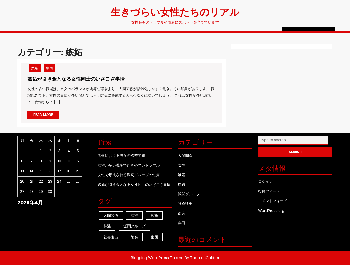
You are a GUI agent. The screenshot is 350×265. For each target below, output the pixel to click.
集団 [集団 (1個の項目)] (154, 236)
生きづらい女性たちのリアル (175, 11)
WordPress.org (271, 210)
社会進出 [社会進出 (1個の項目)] (111, 236)
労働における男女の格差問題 (121, 155)
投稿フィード (269, 191)
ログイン (265, 181)
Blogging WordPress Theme (157, 258)
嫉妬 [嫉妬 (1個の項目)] (154, 215)
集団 (49, 68)
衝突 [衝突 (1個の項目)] (134, 236)
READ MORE (46, 115)
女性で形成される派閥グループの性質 (129, 174)
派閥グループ (189, 194)
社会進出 (185, 203)
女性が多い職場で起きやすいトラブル (129, 165)
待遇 (181, 184)
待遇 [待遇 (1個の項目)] (107, 226)
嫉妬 (34, 68)
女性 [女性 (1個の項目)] (134, 215)
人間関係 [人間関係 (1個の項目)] (111, 215)
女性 (181, 165)
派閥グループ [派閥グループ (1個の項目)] (134, 226)
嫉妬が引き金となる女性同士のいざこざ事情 (76, 78)
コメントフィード (272, 200)
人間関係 (185, 155)
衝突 (181, 213)
